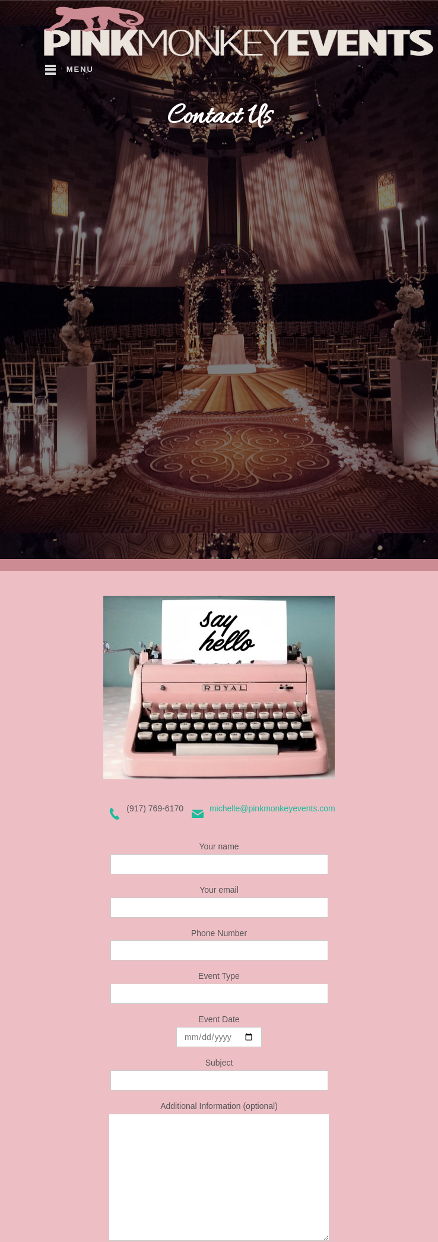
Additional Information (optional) (219, 1171)
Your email (219, 901)
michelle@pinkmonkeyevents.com (272, 808)
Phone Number (219, 944)
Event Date (219, 1031)
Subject (219, 1074)
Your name (219, 858)
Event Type (219, 987)
